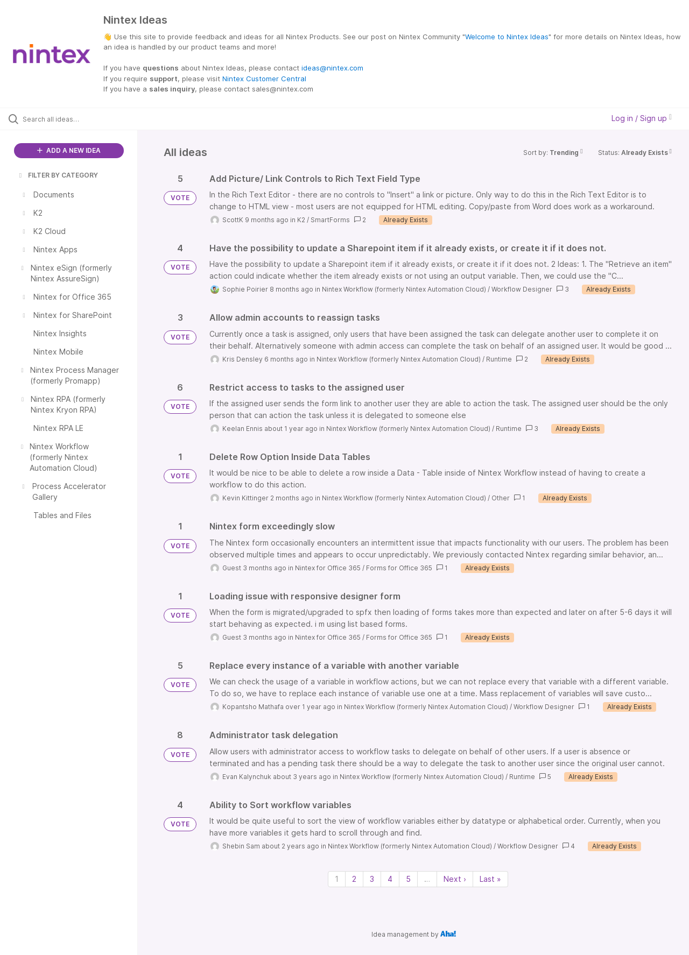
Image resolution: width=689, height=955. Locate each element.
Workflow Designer (521, 289)
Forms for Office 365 (399, 568)
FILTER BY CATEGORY (57, 175)
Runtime (499, 359)
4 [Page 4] (390, 878)
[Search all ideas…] (82, 118)
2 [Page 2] (354, 878)
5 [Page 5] (408, 878)
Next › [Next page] (455, 878)
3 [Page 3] (372, 878)
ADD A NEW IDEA (69, 150)
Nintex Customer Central (264, 78)
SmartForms (330, 220)
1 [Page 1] (337, 878)
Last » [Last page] (490, 878)
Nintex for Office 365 (328, 568)
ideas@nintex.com (332, 67)
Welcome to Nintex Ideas (507, 36)
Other (500, 498)
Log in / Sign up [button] (641, 118)
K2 (301, 220)
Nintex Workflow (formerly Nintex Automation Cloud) (404, 289)
